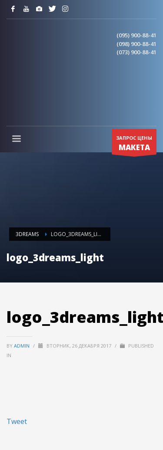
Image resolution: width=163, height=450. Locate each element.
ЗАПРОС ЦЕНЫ (134, 144)
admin (22, 345)
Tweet (17, 421)
